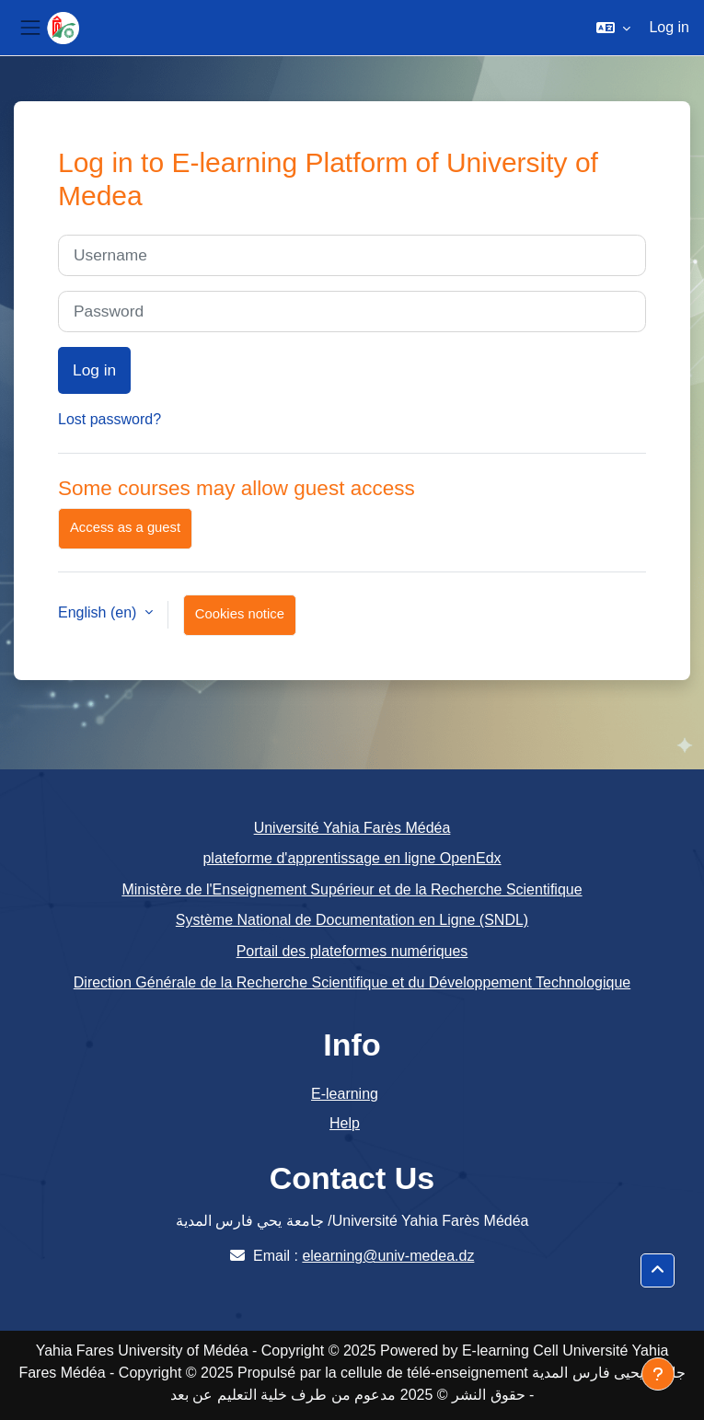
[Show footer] (658, 1374)
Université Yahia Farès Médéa (352, 828)
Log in (669, 27)
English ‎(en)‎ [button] (99, 612)
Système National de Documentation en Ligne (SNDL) (352, 920)
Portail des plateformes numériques (352, 951)
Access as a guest (125, 527)
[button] (613, 27)
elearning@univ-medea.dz (388, 1256)
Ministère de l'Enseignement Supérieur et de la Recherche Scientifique (351, 889)
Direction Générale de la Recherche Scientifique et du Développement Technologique (352, 982)
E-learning (344, 1094)
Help (344, 1123)
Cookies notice (239, 613)
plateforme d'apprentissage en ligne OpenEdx (351, 858)
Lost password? (109, 419)
